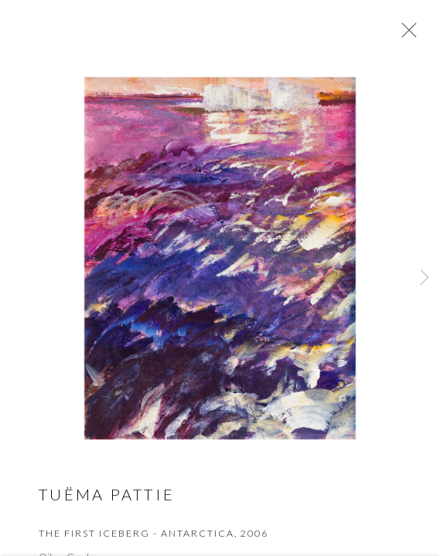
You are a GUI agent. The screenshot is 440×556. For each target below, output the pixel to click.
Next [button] (424, 278)
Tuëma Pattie (107, 496)
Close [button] (405, 34)
